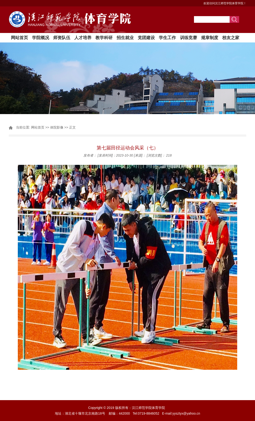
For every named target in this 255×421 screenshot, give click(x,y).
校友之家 (230, 37)
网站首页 (19, 37)
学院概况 (40, 37)
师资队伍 (61, 37)
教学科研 (104, 37)
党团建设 (146, 37)
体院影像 (56, 127)
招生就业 (125, 37)
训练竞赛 (188, 37)
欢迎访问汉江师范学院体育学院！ (224, 3)
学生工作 (167, 37)
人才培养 (82, 37)
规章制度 (209, 37)
